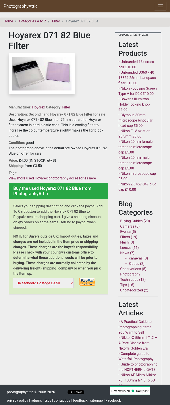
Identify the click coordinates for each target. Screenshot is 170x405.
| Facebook (112, 400)
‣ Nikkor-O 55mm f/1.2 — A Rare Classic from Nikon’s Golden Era (137, 343)
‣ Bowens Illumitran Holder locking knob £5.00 (134, 104)
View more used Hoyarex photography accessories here (52, 178)
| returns (35, 400)
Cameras (127, 226)
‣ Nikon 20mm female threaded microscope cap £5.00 (135, 147)
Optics (134, 263)
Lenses (125, 248)
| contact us (61, 400)
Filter (66, 107)
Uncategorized (131, 290)
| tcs (47, 400)
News (124, 253)
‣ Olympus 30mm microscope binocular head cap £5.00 (135, 120)
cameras (136, 258)
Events (125, 232)
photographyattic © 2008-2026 (31, 392)
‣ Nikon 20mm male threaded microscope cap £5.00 (135, 162)
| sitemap (95, 400)
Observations (130, 269)
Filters (125, 237)
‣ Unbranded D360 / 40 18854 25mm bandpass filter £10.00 (137, 77)
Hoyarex (39, 107)
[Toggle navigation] (160, 6)
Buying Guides (131, 221)
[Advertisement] (58, 327)
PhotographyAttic (21, 6)
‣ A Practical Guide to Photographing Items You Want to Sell (135, 327)
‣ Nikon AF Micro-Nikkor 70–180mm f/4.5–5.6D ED (137, 380)
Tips (123, 285)
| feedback (79, 400)
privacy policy (17, 400)
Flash (124, 242)
